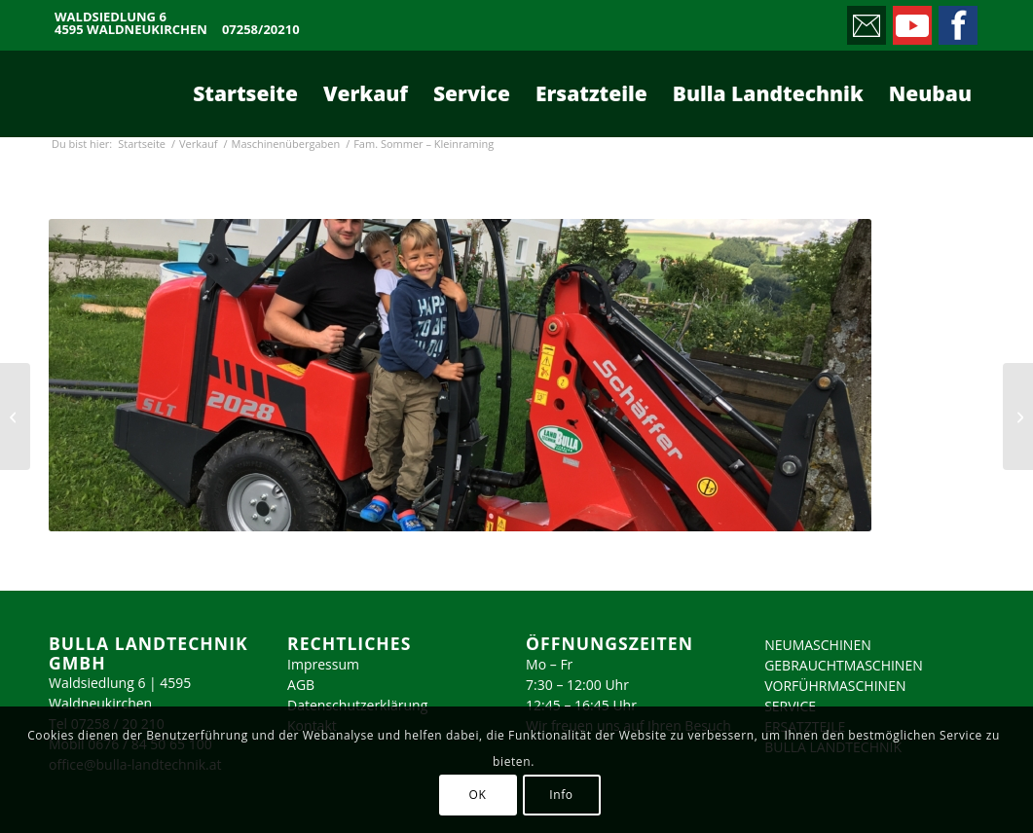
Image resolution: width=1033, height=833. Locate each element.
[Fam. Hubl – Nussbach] (1018, 416)
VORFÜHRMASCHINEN (834, 685)
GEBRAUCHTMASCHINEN (843, 665)
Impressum (323, 664)
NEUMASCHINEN (817, 644)
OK (478, 794)
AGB (300, 684)
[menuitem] (245, 93)
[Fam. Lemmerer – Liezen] (15, 416)
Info (560, 794)
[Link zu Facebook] (956, 20)
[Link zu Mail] (865, 20)
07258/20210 (261, 29)
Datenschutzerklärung (357, 705)
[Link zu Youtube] (911, 20)
